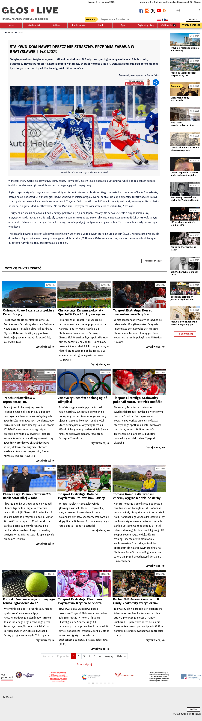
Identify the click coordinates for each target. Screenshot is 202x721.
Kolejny (109, 656)
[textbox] (184, 10)
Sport (21, 32)
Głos (10, 32)
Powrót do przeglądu (154, 261)
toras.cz (196, 713)
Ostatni (121, 656)
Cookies (193, 709)
